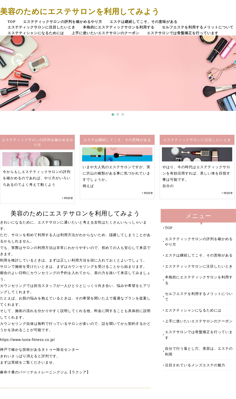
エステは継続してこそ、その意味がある (144, 21)
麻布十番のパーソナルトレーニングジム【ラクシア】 (45, 372)
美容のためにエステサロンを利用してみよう (80, 11)
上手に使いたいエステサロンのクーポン (105, 32)
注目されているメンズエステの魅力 (195, 365)
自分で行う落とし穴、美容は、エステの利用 (199, 351)
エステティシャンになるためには (36, 32)
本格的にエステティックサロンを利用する (118, 27)
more (68, 198)
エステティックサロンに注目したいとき (41, 27)
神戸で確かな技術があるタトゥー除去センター (39, 349)
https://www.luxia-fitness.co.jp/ (27, 340)
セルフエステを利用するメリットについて (197, 27)
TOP (12, 21)
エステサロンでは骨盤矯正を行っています (182, 32)
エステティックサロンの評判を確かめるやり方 (62, 21)
